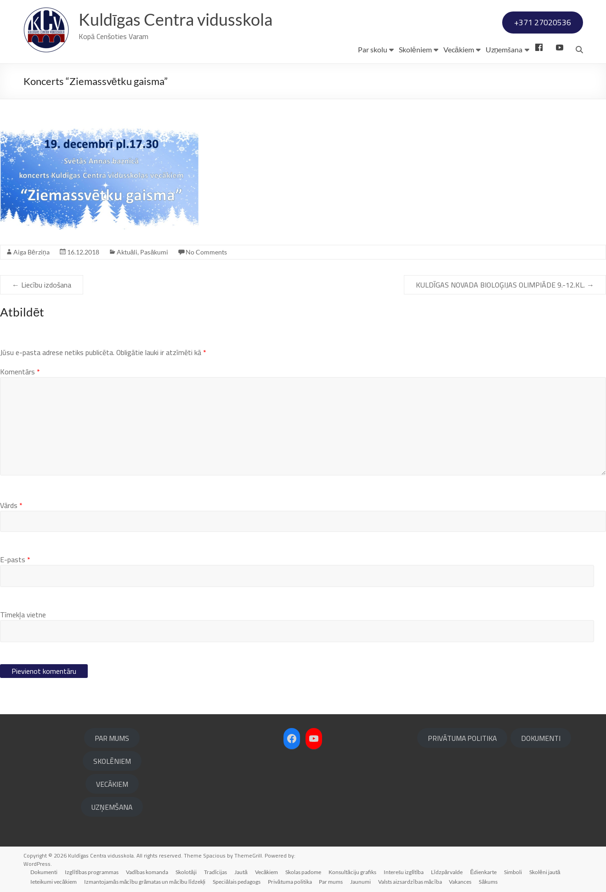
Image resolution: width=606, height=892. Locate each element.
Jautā (241, 872)
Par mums (331, 881)
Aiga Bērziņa (31, 252)
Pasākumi (154, 252)
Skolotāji (186, 872)
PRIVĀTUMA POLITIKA (462, 738)
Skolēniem (415, 49)
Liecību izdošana (41, 285)
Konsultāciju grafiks (353, 872)
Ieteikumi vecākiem (54, 881)
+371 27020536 (542, 22)
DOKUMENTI (541, 738)
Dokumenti (44, 872)
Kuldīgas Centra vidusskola (176, 20)
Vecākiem (458, 49)
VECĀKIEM (112, 784)
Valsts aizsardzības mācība (410, 881)
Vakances (460, 881)
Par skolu (372, 49)
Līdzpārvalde (447, 872)
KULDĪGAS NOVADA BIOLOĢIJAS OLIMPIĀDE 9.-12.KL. (505, 285)
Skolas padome (304, 872)
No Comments (206, 252)
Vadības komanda (147, 872)
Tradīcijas (215, 872)
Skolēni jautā (545, 872)
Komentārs (20, 371)
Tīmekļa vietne (23, 614)
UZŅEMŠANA (111, 807)
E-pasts (15, 559)
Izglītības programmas (92, 872)
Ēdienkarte (483, 872)
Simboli (513, 872)
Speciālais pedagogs (237, 881)
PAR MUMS (112, 738)
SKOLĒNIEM (112, 761)
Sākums (488, 881)
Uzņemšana (504, 49)
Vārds (11, 505)
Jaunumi (361, 881)
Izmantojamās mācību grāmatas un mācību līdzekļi (144, 881)
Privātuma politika (290, 881)
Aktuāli (127, 252)
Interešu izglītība (404, 872)
